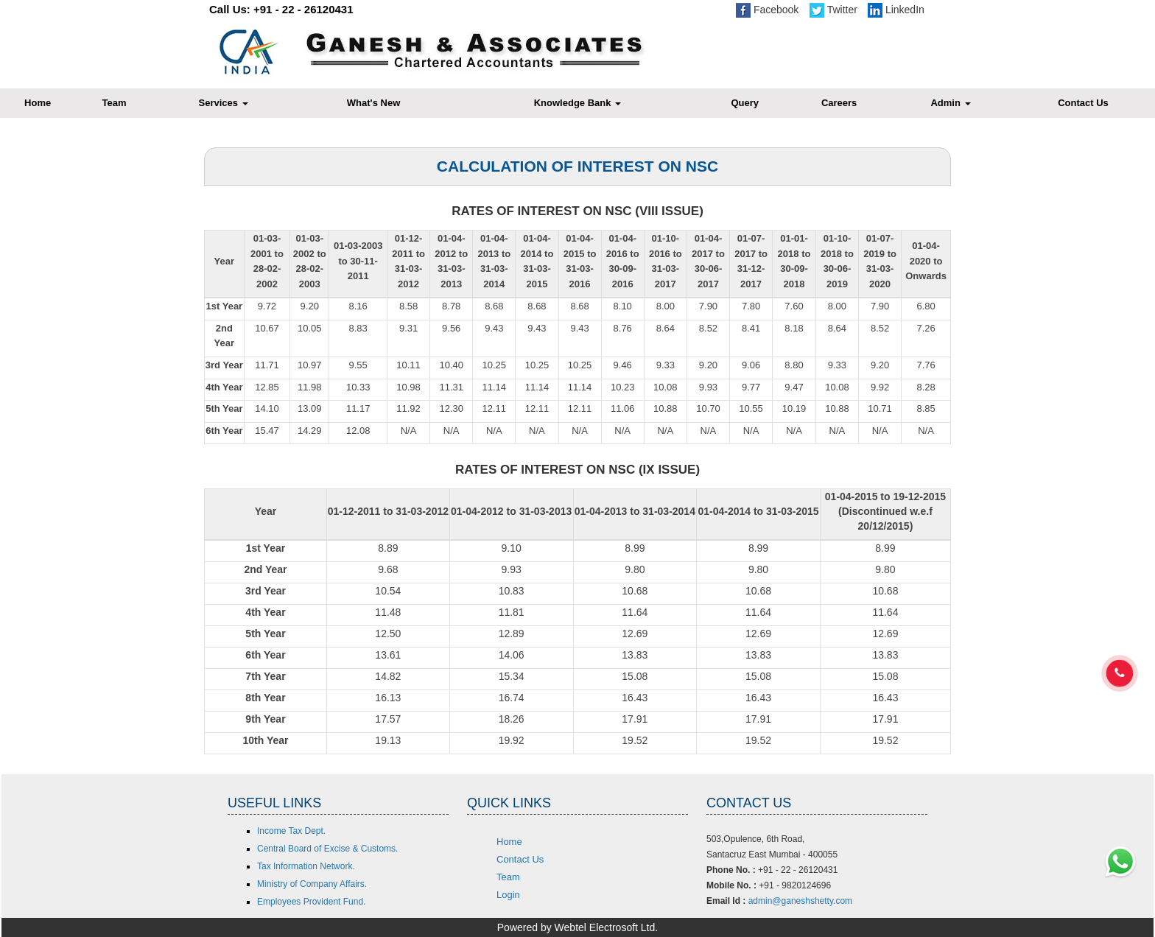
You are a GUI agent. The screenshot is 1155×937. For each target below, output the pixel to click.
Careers (839, 102)
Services (223, 102)
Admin (950, 102)
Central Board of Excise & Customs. (327, 848)
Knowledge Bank (577, 102)
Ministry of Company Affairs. (312, 884)
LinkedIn (896, 9)
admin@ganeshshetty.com (800, 901)
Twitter (833, 9)
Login (508, 894)
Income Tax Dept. (291, 831)
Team (114, 102)
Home (509, 841)
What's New (373, 102)
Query (745, 102)
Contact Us (520, 859)
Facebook (767, 9)
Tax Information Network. (306, 866)
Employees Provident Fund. (311, 901)
